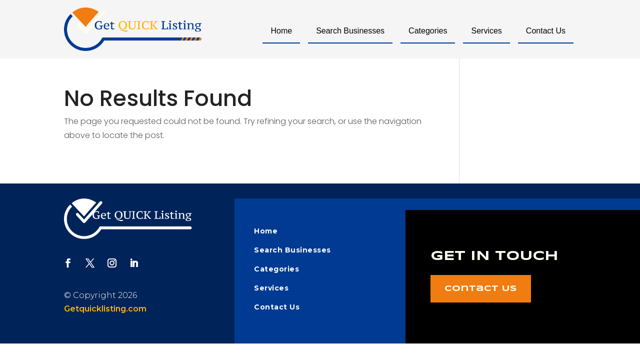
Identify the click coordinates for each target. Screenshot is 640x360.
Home (281, 30)
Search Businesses (350, 30)
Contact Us (546, 30)
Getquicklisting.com (105, 309)
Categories (427, 30)
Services (486, 30)
